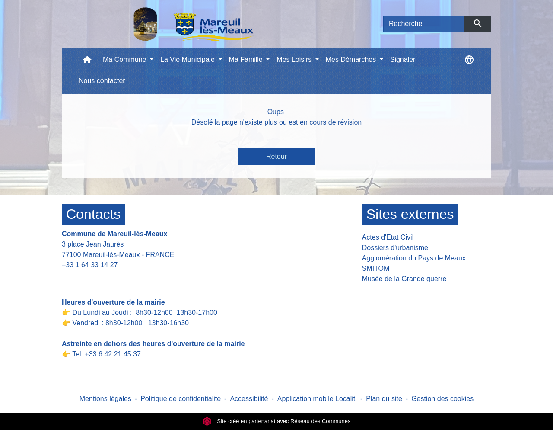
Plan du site (384, 398)
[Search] (423, 24)
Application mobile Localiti (317, 398)
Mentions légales (105, 398)
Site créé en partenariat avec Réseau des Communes (277, 421)
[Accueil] (171, 23)
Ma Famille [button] (247, 59)
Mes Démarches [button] (352, 59)
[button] (87, 61)
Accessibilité (249, 398)
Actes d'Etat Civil (388, 237)
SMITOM (376, 268)
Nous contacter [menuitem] (102, 80)
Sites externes (410, 214)
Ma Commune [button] (125, 59)
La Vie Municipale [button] (188, 59)
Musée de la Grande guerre (404, 278)
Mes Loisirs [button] (294, 59)
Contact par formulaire (101, 278)
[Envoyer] (478, 24)
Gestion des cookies (442, 398)
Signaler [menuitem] (403, 59)
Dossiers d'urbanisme (395, 247)
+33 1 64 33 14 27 (90, 265)
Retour (276, 156)
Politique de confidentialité (180, 398)
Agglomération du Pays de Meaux (414, 258)
